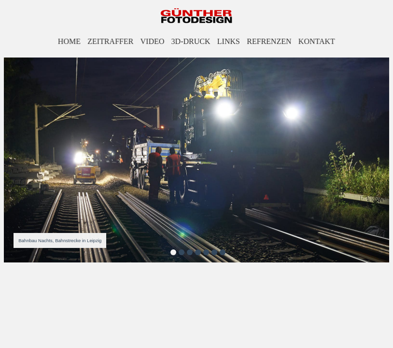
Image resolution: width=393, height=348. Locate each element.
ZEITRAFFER (111, 41)
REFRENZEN (269, 41)
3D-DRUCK (190, 41)
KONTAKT (316, 41)
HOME (70, 41)
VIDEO (152, 41)
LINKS (228, 41)
